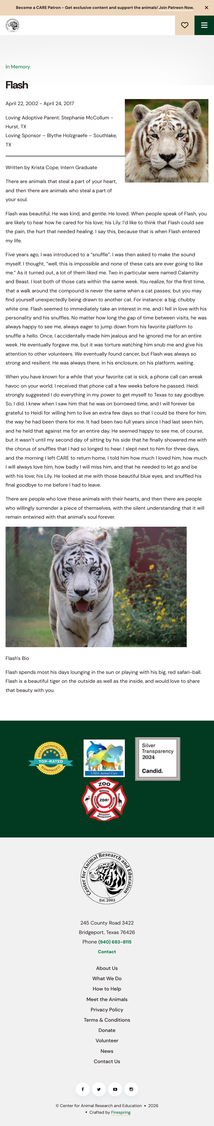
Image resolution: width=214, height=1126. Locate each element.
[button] (206, 7)
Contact (107, 952)
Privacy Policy (107, 1009)
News (107, 1051)
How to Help (107, 988)
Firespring (121, 1112)
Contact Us (107, 1061)
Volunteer (107, 1040)
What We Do (106, 978)
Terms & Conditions (107, 1020)
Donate (184, 25)
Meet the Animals (107, 999)
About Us (107, 968)
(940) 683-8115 (115, 942)
